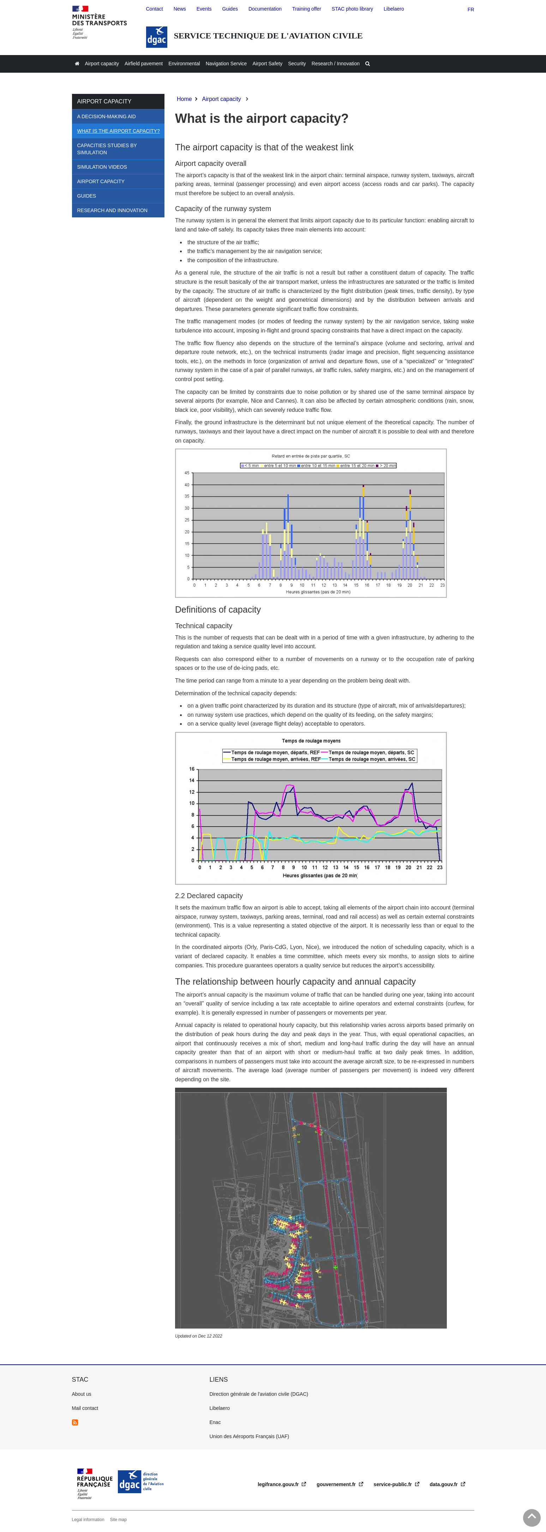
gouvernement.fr (337, 1484)
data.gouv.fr (444, 1484)
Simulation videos (102, 167)
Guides (86, 196)
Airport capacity (104, 101)
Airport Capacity (101, 181)
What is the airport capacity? (118, 131)
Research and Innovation (112, 210)
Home (184, 99)
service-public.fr (393, 1484)
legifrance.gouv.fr (279, 1484)
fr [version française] (471, 9)
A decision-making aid (106, 116)
